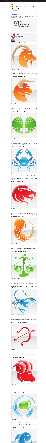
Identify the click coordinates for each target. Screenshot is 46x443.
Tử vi (12, 4)
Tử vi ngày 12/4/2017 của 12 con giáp (19, 36)
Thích (15, 14)
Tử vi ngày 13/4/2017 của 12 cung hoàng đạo (18, 21)
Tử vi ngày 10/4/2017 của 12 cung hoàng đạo (18, 25)
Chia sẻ (13, 14)
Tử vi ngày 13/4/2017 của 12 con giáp (17, 22)
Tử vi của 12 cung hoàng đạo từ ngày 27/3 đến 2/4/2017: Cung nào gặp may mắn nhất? (23, 29)
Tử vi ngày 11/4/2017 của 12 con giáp (17, 23)
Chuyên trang (18, 0)
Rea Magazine (25, 0)
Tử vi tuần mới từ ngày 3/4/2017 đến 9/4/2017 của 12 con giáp (20, 28)
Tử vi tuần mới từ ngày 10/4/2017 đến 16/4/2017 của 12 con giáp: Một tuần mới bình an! (23, 26)
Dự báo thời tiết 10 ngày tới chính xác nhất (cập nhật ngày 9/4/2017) (21, 24)
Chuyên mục (13, 0)
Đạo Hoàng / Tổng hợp (15, 10)
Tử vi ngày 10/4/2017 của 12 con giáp (17, 27)
